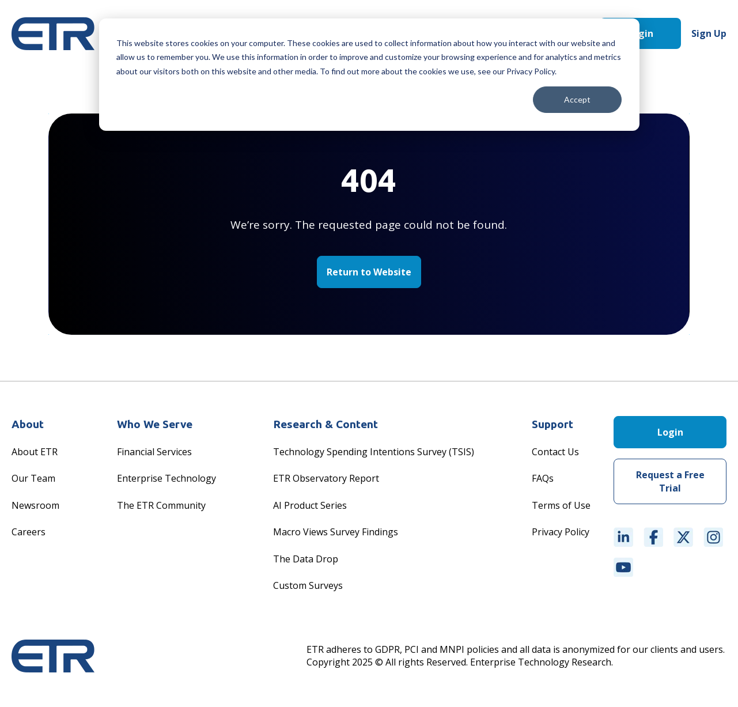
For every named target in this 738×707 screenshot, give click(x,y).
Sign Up (708, 33)
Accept (577, 99)
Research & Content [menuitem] (325, 424)
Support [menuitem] (552, 424)
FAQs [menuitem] (543, 478)
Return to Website (369, 272)
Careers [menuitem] (29, 531)
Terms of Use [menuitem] (561, 505)
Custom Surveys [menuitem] (308, 585)
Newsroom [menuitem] (35, 505)
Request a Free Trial (670, 481)
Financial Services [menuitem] (154, 451)
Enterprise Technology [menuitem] (166, 478)
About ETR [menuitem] (35, 451)
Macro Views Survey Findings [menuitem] (335, 531)
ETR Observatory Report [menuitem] (326, 478)
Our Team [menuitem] (33, 478)
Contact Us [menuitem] (555, 451)
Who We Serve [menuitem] (154, 424)
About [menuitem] (28, 424)
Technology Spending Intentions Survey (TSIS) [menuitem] (373, 451)
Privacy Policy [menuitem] (560, 531)
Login (640, 33)
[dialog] (369, 74)
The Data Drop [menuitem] (305, 559)
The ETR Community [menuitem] (161, 505)
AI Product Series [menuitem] (310, 505)
